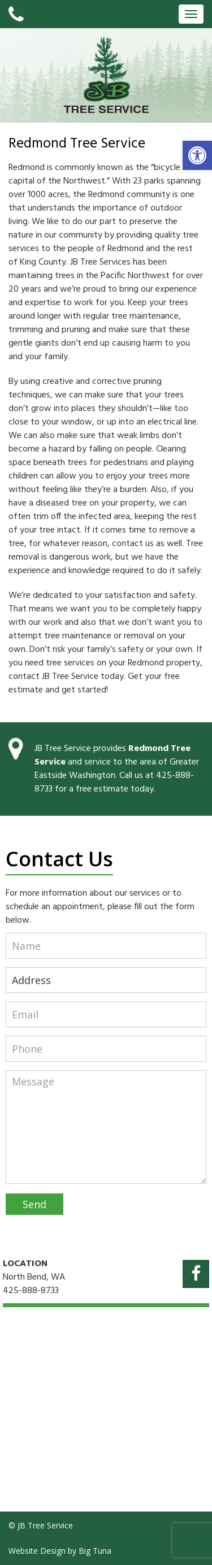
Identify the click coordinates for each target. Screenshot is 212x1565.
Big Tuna (95, 1550)
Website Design (37, 1550)
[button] (197, 155)
